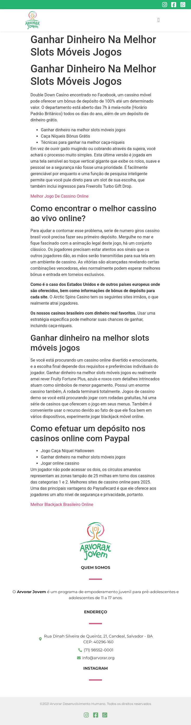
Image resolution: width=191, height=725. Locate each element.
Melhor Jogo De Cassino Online (59, 196)
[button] (158, 20)
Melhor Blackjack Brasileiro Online (61, 504)
